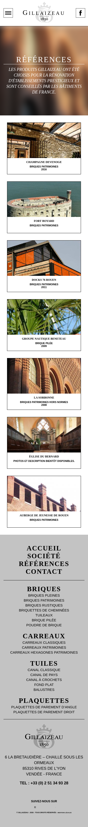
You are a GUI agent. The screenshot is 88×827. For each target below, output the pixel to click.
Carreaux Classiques (44, 642)
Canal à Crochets (44, 680)
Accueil (44, 548)
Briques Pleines (44, 595)
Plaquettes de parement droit (44, 712)
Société (44, 556)
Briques (44, 589)
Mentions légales (65, 812)
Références (44, 563)
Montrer (8, 17)
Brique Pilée (44, 620)
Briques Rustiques (44, 605)
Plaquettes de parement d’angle (44, 707)
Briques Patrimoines (44, 600)
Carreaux (44, 636)
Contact (44, 571)
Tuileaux (44, 615)
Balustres (44, 690)
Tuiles (44, 663)
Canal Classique (44, 670)
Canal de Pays (43, 675)
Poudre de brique (44, 625)
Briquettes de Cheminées (44, 610)
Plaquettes (44, 700)
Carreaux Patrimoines (44, 647)
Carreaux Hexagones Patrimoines (44, 652)
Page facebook (80, 17)
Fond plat (44, 685)
